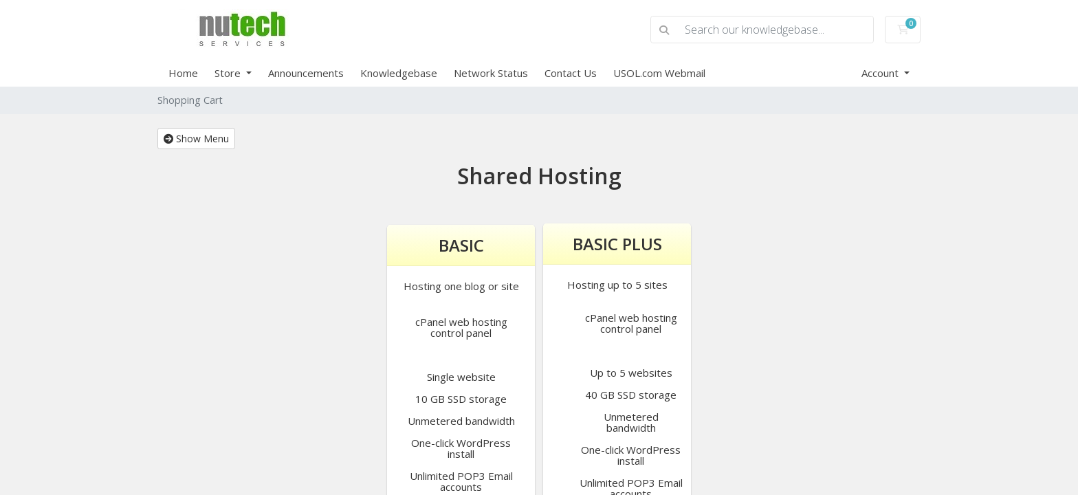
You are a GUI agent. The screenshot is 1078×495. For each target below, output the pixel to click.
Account (881, 73)
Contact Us (570, 73)
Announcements (306, 73)
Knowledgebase (398, 73)
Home (183, 73)
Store (228, 73)
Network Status (491, 73)
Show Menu (196, 138)
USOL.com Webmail (659, 73)
